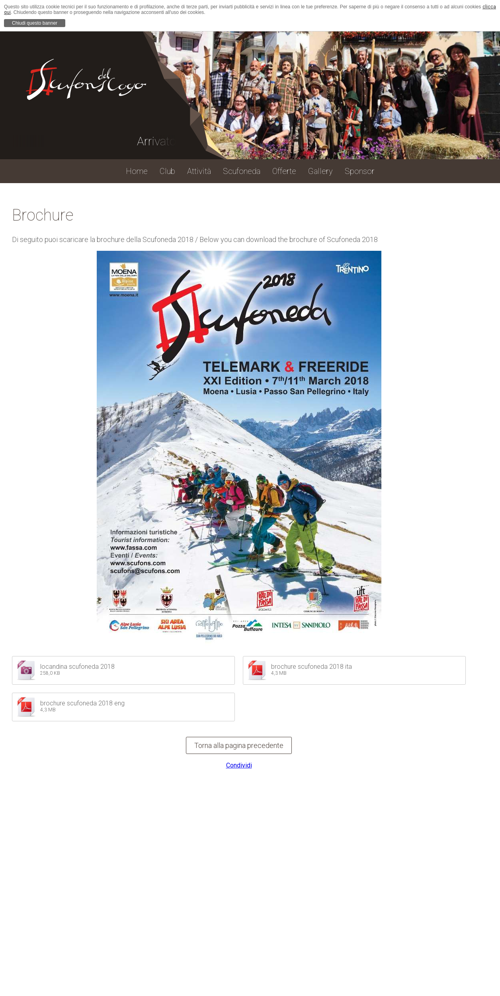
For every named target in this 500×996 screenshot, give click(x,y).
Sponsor (360, 171)
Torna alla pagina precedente (238, 745)
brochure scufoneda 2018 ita (311, 666)
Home (137, 171)
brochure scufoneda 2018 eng (82, 703)
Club (167, 171)
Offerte (284, 171)
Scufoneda (241, 171)
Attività (199, 171)
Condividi (239, 765)
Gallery (320, 171)
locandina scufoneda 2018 (77, 666)
